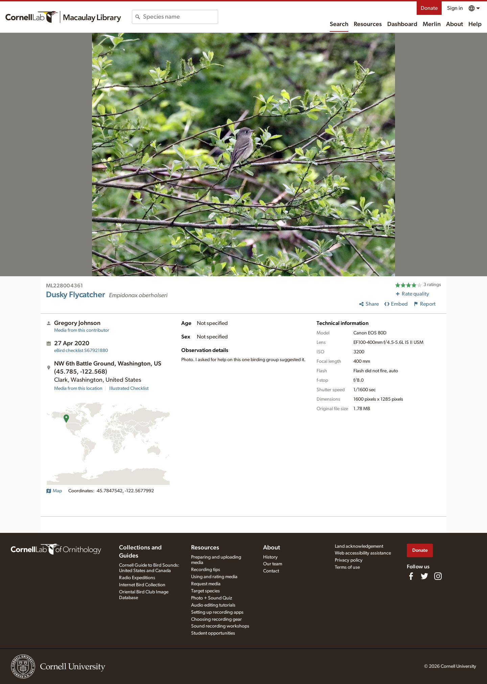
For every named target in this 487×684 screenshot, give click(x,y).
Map (54, 491)
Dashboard (402, 24)
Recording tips (205, 569)
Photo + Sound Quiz (211, 598)
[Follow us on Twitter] (424, 576)
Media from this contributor (81, 330)
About (454, 24)
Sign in (455, 8)
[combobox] (180, 17)
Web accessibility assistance (363, 553)
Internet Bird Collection (142, 585)
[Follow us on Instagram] (438, 576)
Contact (271, 571)
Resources (368, 24)
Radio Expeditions (137, 577)
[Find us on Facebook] (411, 576)
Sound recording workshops (220, 626)
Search (339, 24)
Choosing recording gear (216, 619)
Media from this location (78, 388)
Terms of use (347, 567)
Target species (205, 591)
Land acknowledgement (359, 546)
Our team (272, 564)
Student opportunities (213, 633)
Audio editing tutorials (213, 605)
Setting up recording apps (217, 612)
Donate (429, 8)
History (270, 557)
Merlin (432, 24)
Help (475, 24)
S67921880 (81, 350)
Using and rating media (214, 576)
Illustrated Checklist (128, 388)
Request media (206, 584)
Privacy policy (349, 560)
